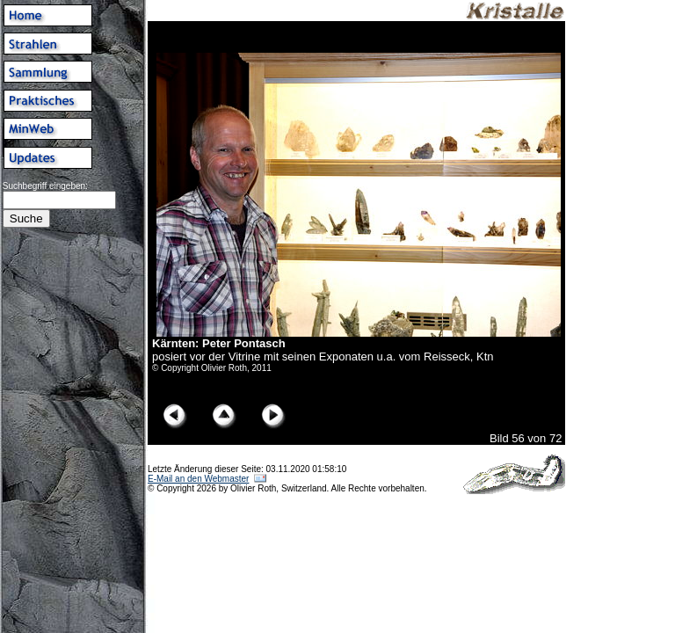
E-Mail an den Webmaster (198, 479)
